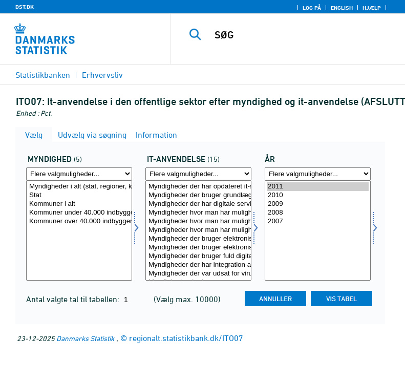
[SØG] (303, 35)
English (342, 7)
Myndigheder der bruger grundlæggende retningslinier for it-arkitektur (198, 195)
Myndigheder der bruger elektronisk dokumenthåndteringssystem (198, 239)
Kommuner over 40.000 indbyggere (79, 221)
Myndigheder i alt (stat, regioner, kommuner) (79, 186)
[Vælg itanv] (198, 230)
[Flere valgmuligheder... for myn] (79, 173)
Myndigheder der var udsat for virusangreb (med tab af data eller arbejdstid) (198, 273)
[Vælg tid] (318, 230)
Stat (79, 195)
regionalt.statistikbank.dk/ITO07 (186, 338)
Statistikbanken (42, 74)
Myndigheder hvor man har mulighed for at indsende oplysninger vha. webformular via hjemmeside (198, 221)
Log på (312, 7)
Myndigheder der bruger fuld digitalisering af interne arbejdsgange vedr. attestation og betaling (198, 256)
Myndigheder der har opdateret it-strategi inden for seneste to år (198, 186)
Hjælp (372, 7)
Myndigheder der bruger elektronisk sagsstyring (198, 247)
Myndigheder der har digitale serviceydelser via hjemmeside (198, 204)
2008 (318, 212)
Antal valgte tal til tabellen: (73, 299)
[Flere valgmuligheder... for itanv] (198, 173)
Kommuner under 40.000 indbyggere (79, 212)
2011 (318, 186)
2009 (318, 204)
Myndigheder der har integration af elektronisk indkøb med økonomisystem (198, 265)
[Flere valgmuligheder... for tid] (318, 173)
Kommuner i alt (79, 204)
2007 (318, 221)
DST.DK (24, 6)
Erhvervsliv (102, 74)
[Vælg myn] (79, 230)
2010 (318, 195)
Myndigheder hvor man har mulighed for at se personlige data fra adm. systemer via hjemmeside (198, 230)
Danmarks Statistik (85, 338)
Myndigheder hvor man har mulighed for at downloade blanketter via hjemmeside (198, 212)
